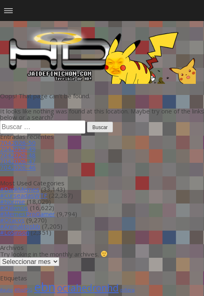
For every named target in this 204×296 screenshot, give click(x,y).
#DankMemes (19, 189)
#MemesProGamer (27, 214)
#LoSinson (14, 232)
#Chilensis (14, 208)
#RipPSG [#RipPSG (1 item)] (23, 290)
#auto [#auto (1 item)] (6, 290)
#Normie (12, 201)
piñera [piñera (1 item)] (127, 290)
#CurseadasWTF (23, 195)
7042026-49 (18, 149)
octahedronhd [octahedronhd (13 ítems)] (88, 288)
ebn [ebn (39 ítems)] (44, 287)
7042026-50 (18, 143)
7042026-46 (18, 167)
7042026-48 (18, 155)
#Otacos (12, 220)
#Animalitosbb (20, 226)
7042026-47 (18, 161)
